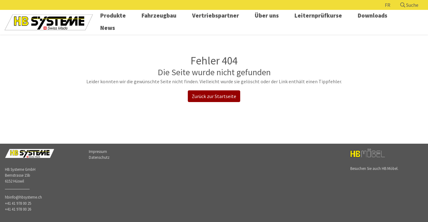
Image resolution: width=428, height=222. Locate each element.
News (107, 27)
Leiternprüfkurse (318, 15)
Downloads (372, 15)
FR (387, 5)
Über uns (267, 15)
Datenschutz (99, 157)
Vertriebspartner (215, 15)
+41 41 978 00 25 (18, 203)
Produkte (113, 15)
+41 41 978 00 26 (18, 209)
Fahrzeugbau (159, 15)
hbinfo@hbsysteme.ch (23, 197)
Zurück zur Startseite (214, 96)
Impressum (98, 151)
